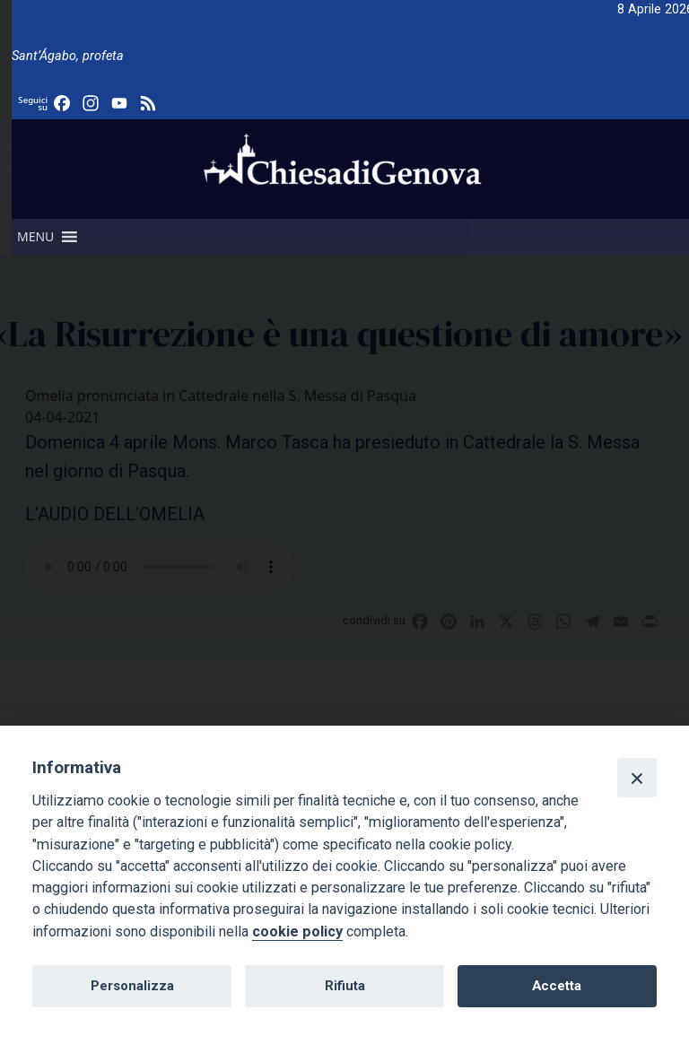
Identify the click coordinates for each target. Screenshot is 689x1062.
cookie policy (297, 931)
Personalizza (132, 986)
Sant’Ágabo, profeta (68, 56)
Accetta (556, 986)
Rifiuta (345, 986)
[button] (35, 237)
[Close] (637, 777)
